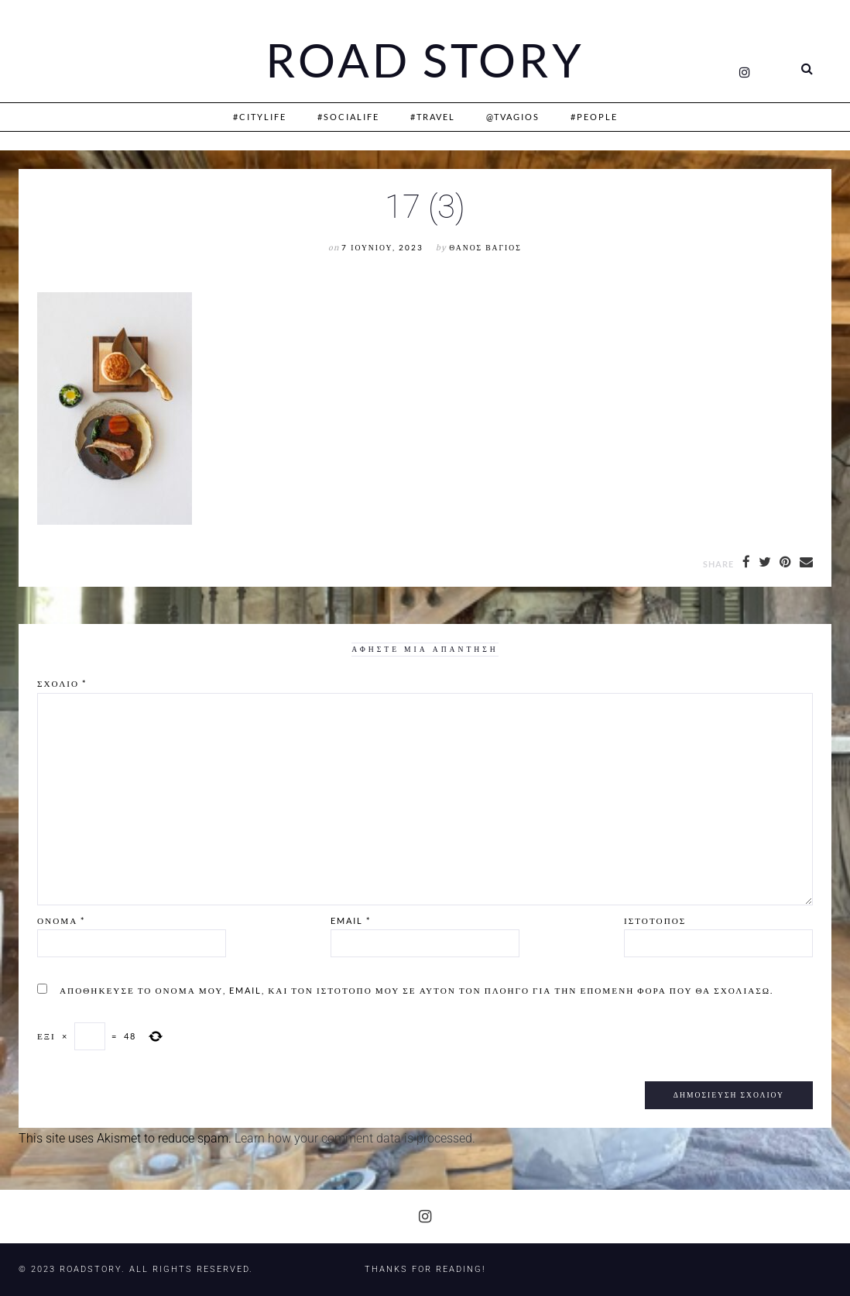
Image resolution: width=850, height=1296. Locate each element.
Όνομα (61, 920)
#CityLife (259, 117)
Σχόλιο (62, 683)
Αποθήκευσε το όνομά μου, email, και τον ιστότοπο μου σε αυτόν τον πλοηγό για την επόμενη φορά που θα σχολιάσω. (416, 990)
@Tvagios (513, 117)
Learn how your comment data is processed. (355, 1138)
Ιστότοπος (655, 920)
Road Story (425, 60)
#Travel (432, 117)
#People (594, 117)
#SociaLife (348, 117)
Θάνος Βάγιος (485, 247)
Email (351, 920)
